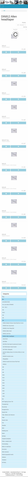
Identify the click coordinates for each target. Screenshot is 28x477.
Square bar (4, 412)
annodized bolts (6, 302)
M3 (3, 315)
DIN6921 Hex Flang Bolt (8, 328)
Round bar (4, 406)
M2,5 (3, 312)
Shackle (4, 425)
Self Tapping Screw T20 (7, 401)
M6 (3, 367)
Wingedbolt (5, 359)
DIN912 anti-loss (7, 333)
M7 (3, 369)
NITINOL (4, 462)
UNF (3, 393)
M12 (3, 377)
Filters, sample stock (7, 441)
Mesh (3, 433)
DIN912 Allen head (7, 331)
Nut (3, 399)
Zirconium (4, 449)
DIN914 (4, 364)
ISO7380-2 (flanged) (7, 349)
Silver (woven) (5, 451)
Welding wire (5, 430)
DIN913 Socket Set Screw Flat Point (11, 361)
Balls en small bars (6, 446)
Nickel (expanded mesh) (7, 454)
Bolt (3, 299)
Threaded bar (5, 404)
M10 (3, 375)
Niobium (4, 457)
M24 (3, 390)
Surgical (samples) (6, 438)
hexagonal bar (5, 409)
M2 (3, 309)
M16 (3, 383)
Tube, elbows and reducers (8, 414)
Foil (3, 422)
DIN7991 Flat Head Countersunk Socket (12, 344)
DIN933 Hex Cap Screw (8, 325)
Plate (3, 417)
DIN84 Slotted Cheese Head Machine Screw (13, 323)
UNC (3, 396)
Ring (3, 296)
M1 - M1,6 (4, 307)
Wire (3, 428)
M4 (3, 317)
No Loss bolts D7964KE (8, 304)
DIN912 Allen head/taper (8, 336)
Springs (4, 436)
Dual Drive (5, 339)
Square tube (5, 420)
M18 (3, 385)
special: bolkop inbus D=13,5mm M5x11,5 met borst (13, 353)
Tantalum (4, 459)
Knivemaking (5, 444)
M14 (3, 380)
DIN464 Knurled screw (8, 356)
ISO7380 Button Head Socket (10, 346)
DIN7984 (5, 341)
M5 (3, 320)
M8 (3, 372)
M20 (3, 388)
